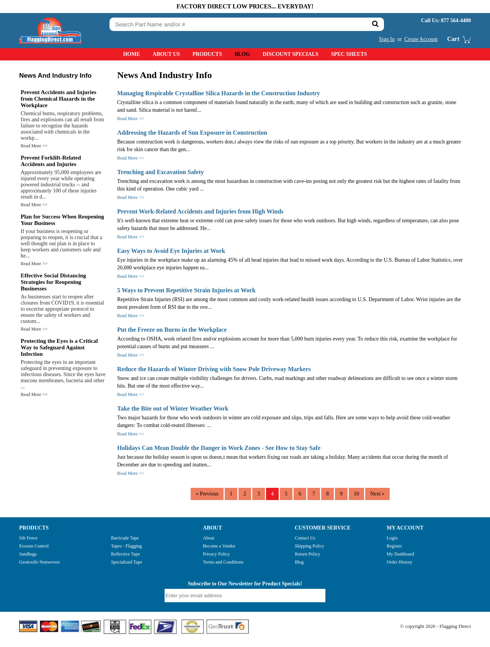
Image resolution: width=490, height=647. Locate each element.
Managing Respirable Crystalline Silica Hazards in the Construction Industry (218, 93)
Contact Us (305, 538)
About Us (166, 54)
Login (392, 538)
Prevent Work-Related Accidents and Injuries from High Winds (200, 211)
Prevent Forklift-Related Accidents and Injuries (51, 161)
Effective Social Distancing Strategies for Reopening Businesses (53, 282)
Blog (242, 54)
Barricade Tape (125, 538)
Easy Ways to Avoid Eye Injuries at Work (171, 251)
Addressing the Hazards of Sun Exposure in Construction (192, 132)
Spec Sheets (349, 54)
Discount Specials (290, 54)
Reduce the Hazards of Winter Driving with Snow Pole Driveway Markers (214, 369)
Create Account (421, 39)
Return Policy (307, 554)
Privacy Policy (216, 554)
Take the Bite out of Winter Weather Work (173, 408)
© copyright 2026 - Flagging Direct (435, 626)
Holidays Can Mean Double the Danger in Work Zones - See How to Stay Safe (218, 448)
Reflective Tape (125, 554)
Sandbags (28, 554)
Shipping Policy (309, 546)
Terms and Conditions (223, 562)
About (208, 538)
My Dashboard (400, 554)
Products (207, 54)
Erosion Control (34, 546)
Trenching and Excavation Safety (160, 172)
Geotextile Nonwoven (39, 562)
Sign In (387, 39)
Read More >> (34, 145)
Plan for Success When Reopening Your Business (62, 219)
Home (131, 54)
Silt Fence (28, 538)
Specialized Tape (126, 562)
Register (394, 546)
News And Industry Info (55, 75)
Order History (399, 562)
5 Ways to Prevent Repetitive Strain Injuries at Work (186, 290)
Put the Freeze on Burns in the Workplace (172, 329)
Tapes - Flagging (126, 546)
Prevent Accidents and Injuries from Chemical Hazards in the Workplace (58, 98)
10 (356, 494)
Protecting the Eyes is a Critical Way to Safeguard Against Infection (59, 347)
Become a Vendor (219, 546)
